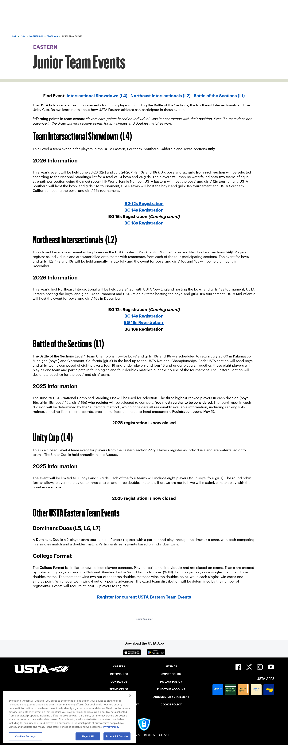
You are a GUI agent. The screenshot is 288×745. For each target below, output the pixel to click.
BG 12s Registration (144, 203)
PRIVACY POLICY (171, 682)
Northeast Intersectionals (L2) (160, 95)
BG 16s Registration (144, 322)
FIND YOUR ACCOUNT (171, 689)
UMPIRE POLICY (171, 674)
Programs (52, 36)
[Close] (130, 695)
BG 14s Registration (144, 210)
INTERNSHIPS (119, 674)
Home (13, 36)
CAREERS (119, 666)
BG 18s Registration (144, 222)
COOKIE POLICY (171, 704)
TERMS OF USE (119, 689)
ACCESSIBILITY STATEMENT (171, 697)
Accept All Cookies (117, 736)
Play (23, 36)
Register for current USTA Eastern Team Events (144, 597)
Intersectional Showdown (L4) (97, 95)
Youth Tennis (36, 36)
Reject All (88, 736)
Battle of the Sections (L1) (219, 95)
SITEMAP (171, 666)
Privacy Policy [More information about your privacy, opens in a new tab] (111, 726)
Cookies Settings (25, 736)
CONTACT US (119, 682)
